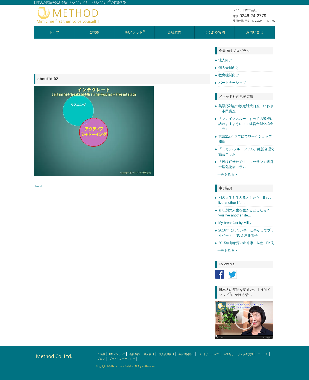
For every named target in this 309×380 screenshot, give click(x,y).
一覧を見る (226, 174)
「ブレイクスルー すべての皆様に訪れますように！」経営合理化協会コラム (245, 124)
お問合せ (228, 354)
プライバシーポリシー (122, 358)
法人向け (225, 60)
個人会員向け (228, 67)
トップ (54, 32)
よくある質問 (214, 32)
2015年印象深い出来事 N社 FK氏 (248, 243)
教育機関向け (228, 75)
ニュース (263, 354)
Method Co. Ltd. (54, 356)
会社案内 (174, 32)
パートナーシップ (232, 82)
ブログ (101, 358)
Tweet (38, 186)
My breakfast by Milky (234, 223)
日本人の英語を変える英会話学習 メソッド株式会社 (68, 15)
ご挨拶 (94, 32)
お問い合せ (254, 32)
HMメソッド (134, 31)
